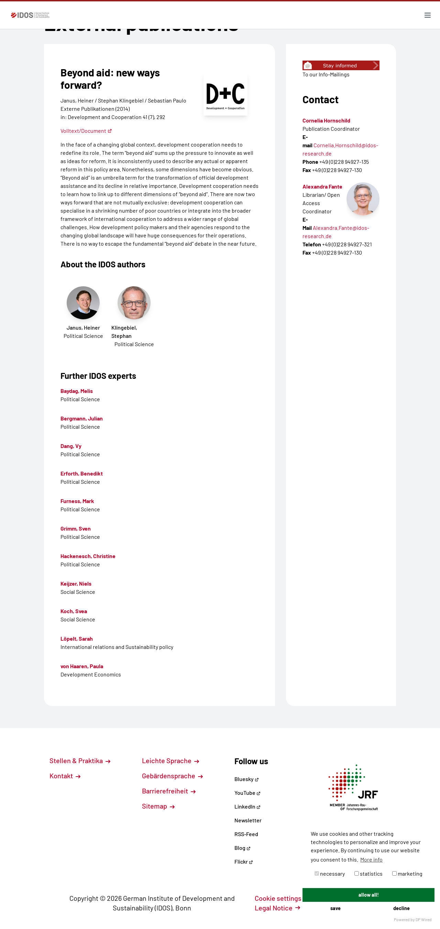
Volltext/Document (86, 130)
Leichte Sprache (170, 760)
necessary (330, 873)
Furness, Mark (77, 501)
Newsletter (248, 820)
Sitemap (158, 806)
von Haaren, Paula (81, 666)
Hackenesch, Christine (88, 556)
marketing (407, 873)
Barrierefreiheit (169, 791)
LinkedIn (247, 806)
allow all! (369, 895)
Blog (242, 847)
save (335, 908)
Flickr (243, 861)
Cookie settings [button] (282, 898)
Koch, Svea (73, 611)
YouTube (247, 792)
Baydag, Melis (76, 390)
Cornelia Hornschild (326, 120)
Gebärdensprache (172, 775)
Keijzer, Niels (75, 583)
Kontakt (65, 775)
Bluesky (246, 779)
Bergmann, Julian (81, 418)
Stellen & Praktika (80, 760)
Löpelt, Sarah (76, 638)
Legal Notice (277, 908)
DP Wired (424, 919)
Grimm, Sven (75, 528)
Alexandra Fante (322, 186)
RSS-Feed (246, 834)
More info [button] (371, 859)
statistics (368, 873)
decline (401, 908)
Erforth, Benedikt (81, 473)
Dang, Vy (70, 445)
